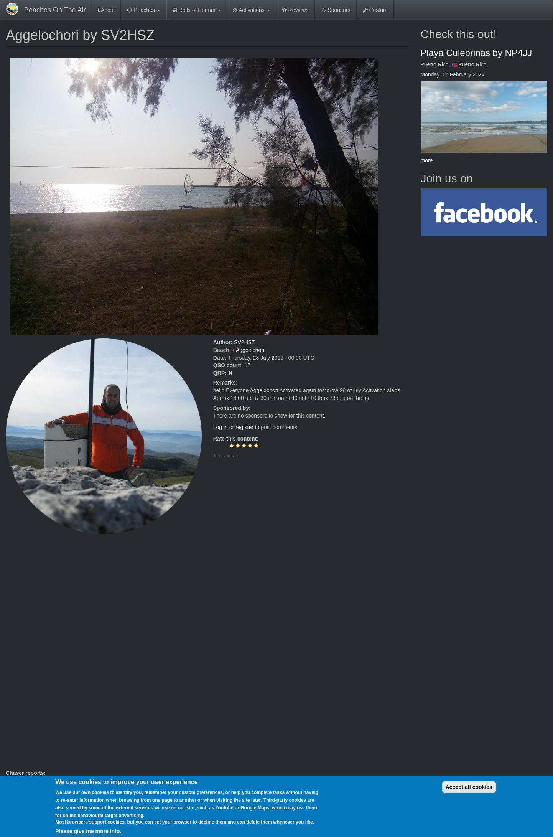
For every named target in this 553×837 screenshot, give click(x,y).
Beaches (143, 10)
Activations (251, 10)
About (106, 10)
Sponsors (336, 10)
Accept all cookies (469, 787)
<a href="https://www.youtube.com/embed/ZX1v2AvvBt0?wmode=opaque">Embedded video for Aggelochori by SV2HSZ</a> (207, 651)
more (427, 160)
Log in (220, 427)
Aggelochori (250, 350)
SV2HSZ (244, 342)
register (244, 427)
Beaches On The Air (55, 10)
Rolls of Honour (197, 10)
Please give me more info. (88, 831)
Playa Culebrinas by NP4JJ (476, 53)
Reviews (295, 10)
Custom (375, 10)
